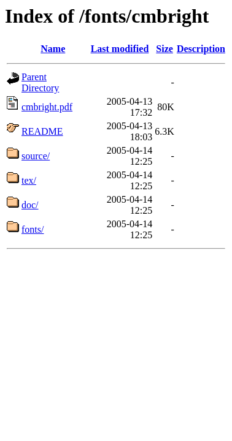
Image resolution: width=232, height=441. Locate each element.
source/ (35, 156)
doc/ (30, 205)
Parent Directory (40, 82)
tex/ (28, 180)
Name (53, 48)
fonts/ (32, 229)
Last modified (120, 48)
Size (164, 48)
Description (201, 48)
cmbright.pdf (46, 107)
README (42, 131)
